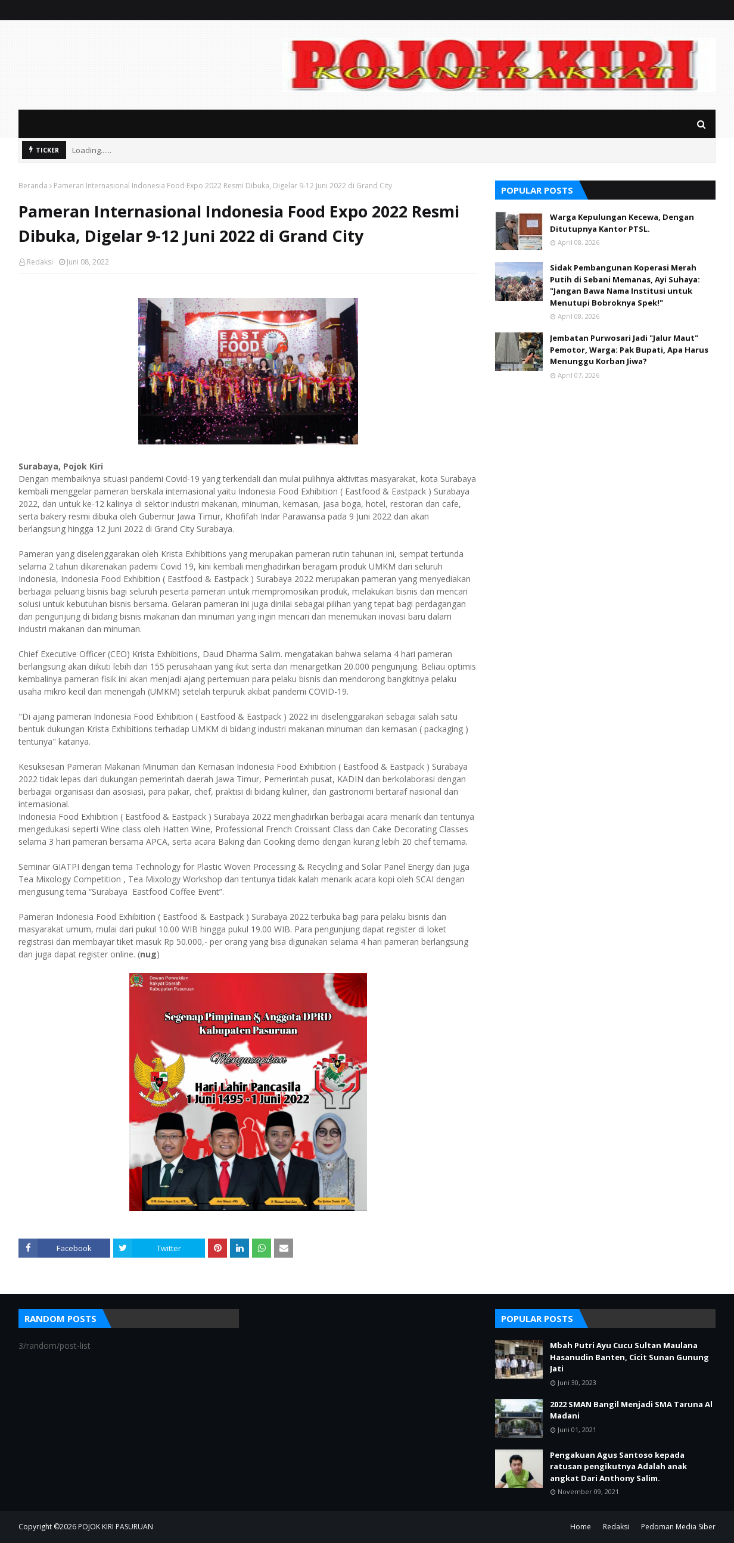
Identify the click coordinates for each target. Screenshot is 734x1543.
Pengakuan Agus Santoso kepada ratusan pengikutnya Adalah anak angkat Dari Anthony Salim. (618, 1466)
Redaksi (40, 262)
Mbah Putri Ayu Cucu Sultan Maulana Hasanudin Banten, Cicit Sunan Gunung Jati (629, 1357)
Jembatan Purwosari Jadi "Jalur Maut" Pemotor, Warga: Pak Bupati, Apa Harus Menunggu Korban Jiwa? (629, 349)
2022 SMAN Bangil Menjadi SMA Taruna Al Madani (631, 1410)
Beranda (33, 186)
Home (580, 1527)
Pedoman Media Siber (678, 1527)
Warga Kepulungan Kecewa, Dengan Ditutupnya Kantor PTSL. (622, 222)
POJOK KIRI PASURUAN (115, 1527)
